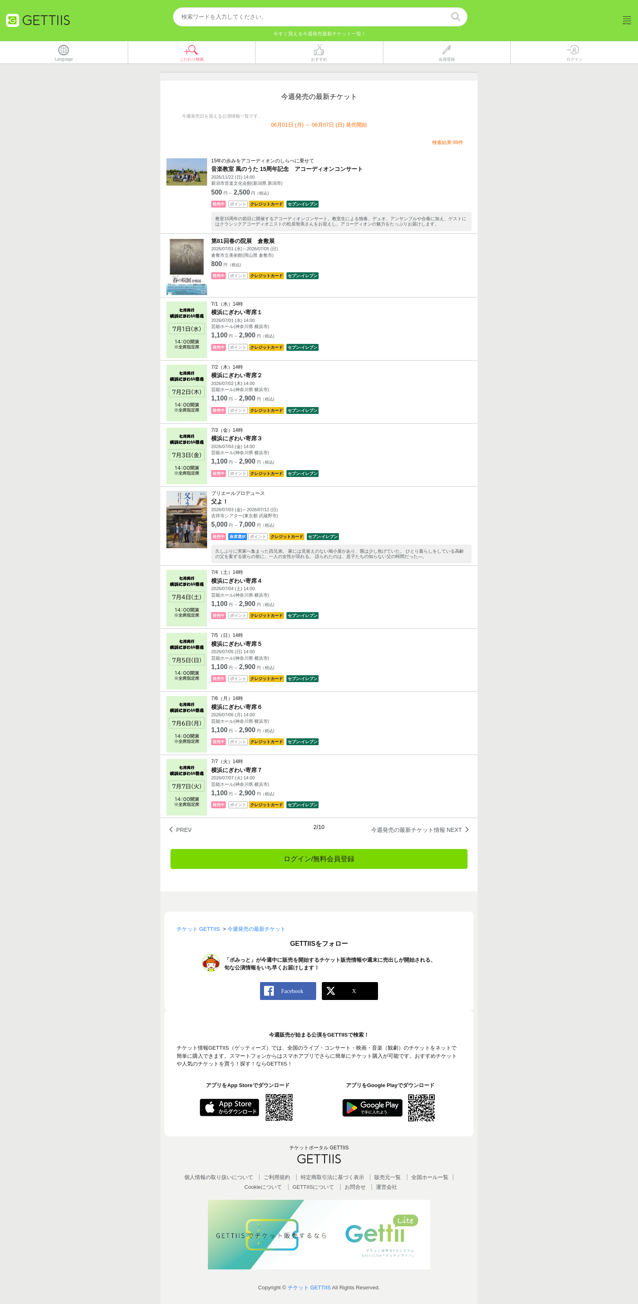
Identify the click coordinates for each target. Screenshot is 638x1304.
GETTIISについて (313, 1187)
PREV (184, 830)
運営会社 (386, 1187)
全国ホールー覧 (429, 1178)
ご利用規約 (277, 1178)
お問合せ (355, 1187)
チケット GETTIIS (309, 1288)
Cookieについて (263, 1187)
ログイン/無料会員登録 (319, 859)
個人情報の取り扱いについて (218, 1178)
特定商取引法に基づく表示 (332, 1178)
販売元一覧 (387, 1178)
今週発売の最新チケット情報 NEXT (416, 830)
